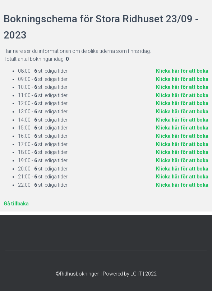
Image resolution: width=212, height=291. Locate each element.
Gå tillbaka (16, 203)
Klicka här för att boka (182, 71)
